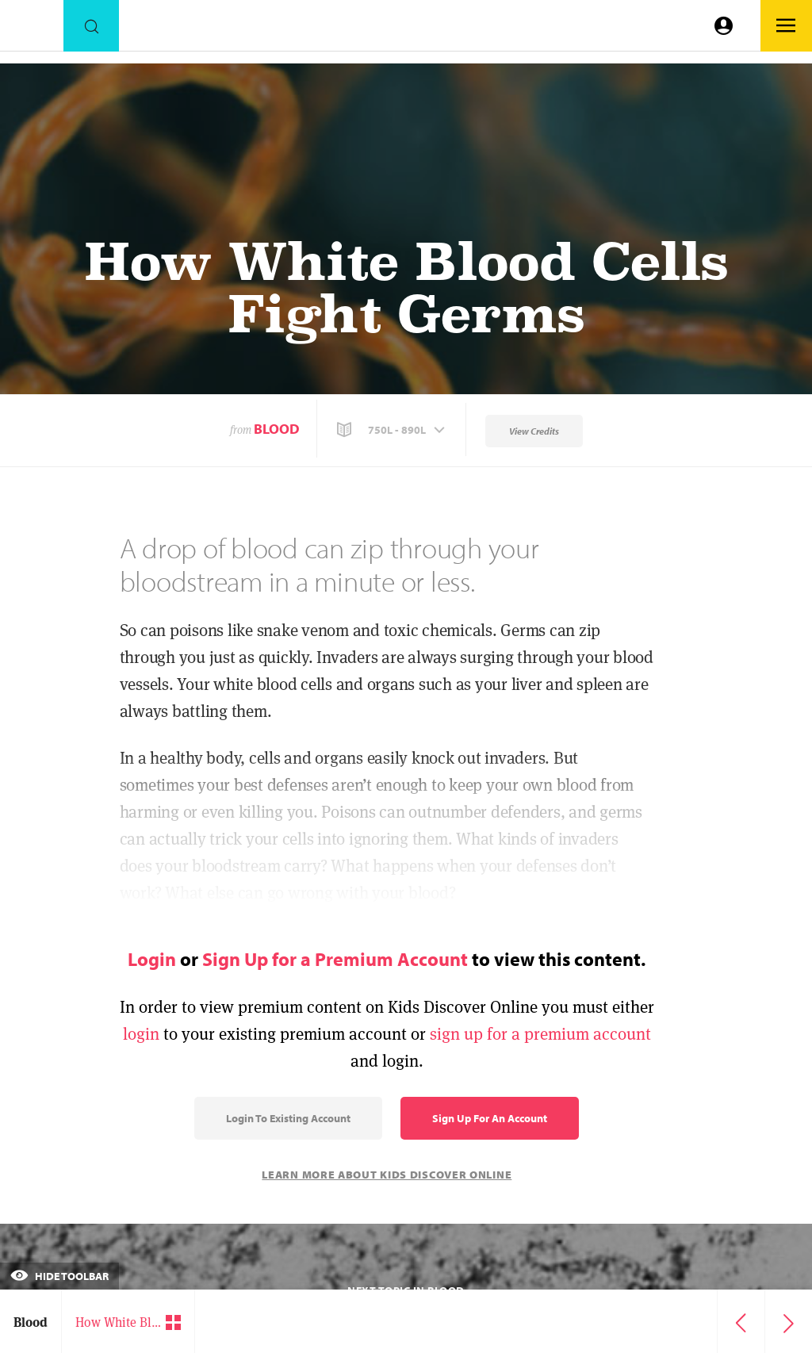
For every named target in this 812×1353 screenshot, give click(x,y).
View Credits (534, 431)
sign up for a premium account (540, 1033)
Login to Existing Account (288, 1118)
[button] (392, 430)
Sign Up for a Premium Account (335, 959)
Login (152, 959)
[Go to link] (31, 29)
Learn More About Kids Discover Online (386, 1174)
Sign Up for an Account (489, 1118)
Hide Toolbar (59, 1276)
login (141, 1033)
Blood (277, 429)
